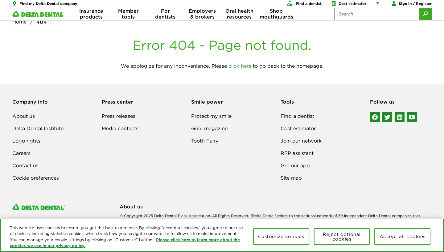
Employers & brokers (202, 25)
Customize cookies (281, 236)
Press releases (118, 116)
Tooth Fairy (204, 141)
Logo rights (26, 141)
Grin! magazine (209, 128)
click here (239, 66)
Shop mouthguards (276, 25)
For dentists (165, 25)
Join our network (301, 141)
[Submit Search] (425, 25)
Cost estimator (298, 128)
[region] (222, 235)
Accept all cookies (403, 236)
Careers (21, 153)
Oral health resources (239, 25)
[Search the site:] (376, 25)
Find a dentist (297, 116)
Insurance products (91, 25)
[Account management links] (379, 6)
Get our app (295, 165)
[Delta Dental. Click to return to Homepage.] (38, 25)
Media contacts (120, 128)
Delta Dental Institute (38, 128)
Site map (291, 178)
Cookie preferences (35, 178)
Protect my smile (211, 116)
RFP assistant (297, 153)
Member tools (128, 25)
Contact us (25, 165)
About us (23, 116)
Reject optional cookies (342, 236)
